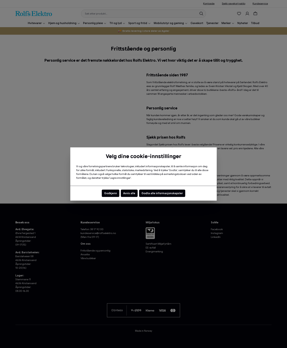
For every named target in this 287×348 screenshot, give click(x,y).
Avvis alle (129, 193)
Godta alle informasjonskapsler (162, 193)
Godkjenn (110, 193)
